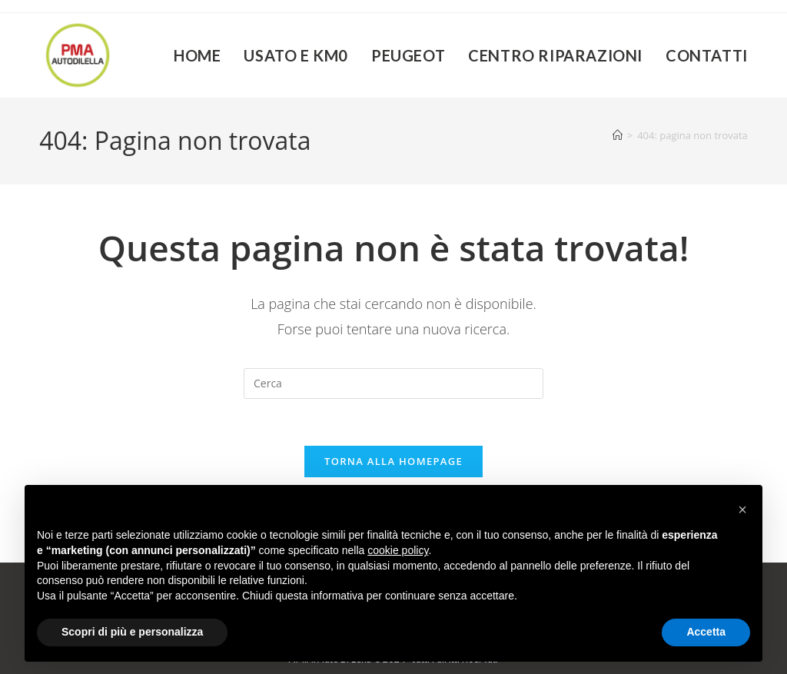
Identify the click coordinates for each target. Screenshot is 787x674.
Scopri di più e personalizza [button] (132, 632)
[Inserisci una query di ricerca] (393, 383)
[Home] (618, 135)
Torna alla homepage (393, 461)
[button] (742, 509)
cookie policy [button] (397, 550)
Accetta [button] (706, 632)
